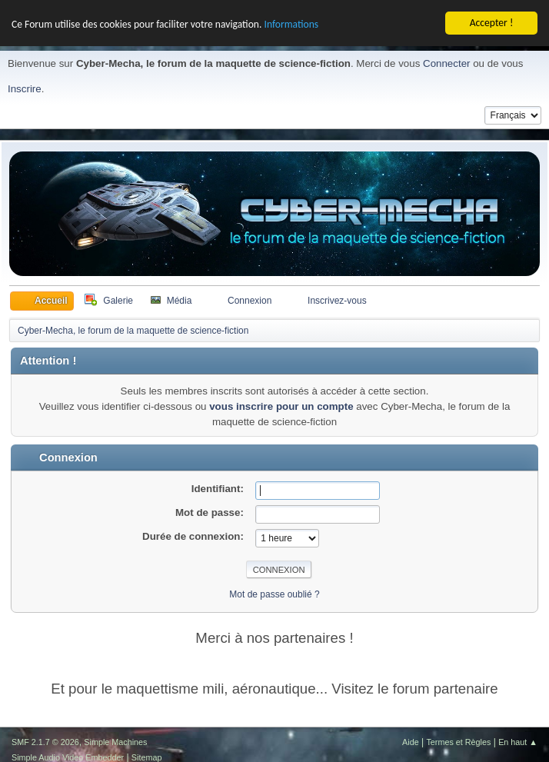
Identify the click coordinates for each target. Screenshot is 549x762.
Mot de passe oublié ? (274, 593)
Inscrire (25, 89)
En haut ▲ (517, 741)
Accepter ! (492, 21)
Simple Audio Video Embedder (68, 756)
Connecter (447, 62)
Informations (291, 23)
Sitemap (146, 756)
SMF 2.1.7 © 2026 (45, 741)
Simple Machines (115, 741)
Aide (410, 741)
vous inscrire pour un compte (281, 405)
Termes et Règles (458, 741)
